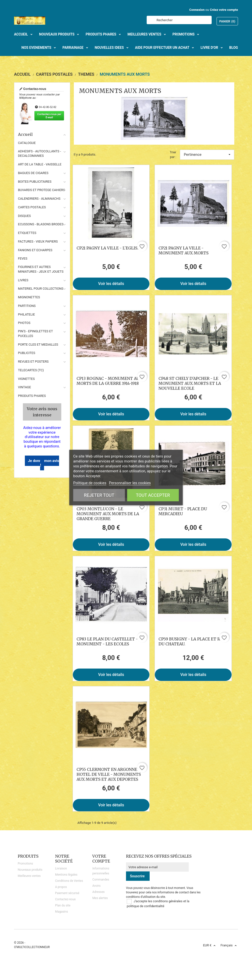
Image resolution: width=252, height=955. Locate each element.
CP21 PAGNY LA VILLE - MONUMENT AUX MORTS (183, 250)
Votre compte (101, 859)
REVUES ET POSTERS (33, 361)
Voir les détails (111, 283)
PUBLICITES (26, 353)
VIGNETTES (26, 379)
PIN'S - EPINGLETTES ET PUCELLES (35, 333)
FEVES (22, 258)
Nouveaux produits (30, 869)
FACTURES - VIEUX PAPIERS (38, 241)
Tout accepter (153, 495)
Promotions (25, 863)
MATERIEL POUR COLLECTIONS (40, 288)
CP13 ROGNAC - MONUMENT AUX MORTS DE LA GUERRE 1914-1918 (109, 381)
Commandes (100, 879)
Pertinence (207, 154)
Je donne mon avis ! (43, 463)
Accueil (42, 134)
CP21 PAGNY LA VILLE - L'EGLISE (108, 248)
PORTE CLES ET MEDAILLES (38, 344)
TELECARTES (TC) (31, 370)
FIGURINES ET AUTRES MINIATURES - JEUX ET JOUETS (40, 269)
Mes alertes (100, 898)
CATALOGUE (27, 143)
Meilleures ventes (29, 876)
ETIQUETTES (27, 233)
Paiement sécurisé (67, 893)
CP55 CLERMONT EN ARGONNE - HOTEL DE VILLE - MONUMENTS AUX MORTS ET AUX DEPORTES (109, 774)
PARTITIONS (27, 306)
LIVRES (23, 280)
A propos (61, 887)
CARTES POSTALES (32, 207)
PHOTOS (24, 323)
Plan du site (62, 905)
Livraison (61, 868)
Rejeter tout (99, 495)
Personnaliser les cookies (130, 483)
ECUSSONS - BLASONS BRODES (40, 224)
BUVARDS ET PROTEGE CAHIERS (41, 190)
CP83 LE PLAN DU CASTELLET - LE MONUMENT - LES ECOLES (110, 641)
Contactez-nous (65, 899)
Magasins (61, 911)
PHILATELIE (26, 314)
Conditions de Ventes (69, 881)
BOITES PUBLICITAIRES (34, 181)
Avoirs (96, 885)
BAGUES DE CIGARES (33, 173)
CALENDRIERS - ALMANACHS (39, 198)
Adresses (98, 892)
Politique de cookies (89, 483)
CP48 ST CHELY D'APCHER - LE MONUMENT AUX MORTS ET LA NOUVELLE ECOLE (189, 383)
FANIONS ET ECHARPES (35, 250)
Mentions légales (66, 874)
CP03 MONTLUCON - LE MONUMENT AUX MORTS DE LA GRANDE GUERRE (108, 513)
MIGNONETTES (29, 297)
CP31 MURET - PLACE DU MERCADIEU (182, 511)
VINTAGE (24, 387)
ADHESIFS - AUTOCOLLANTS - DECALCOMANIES (39, 153)
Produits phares (32, 396)
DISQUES (24, 216)
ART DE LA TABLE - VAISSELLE (40, 164)
